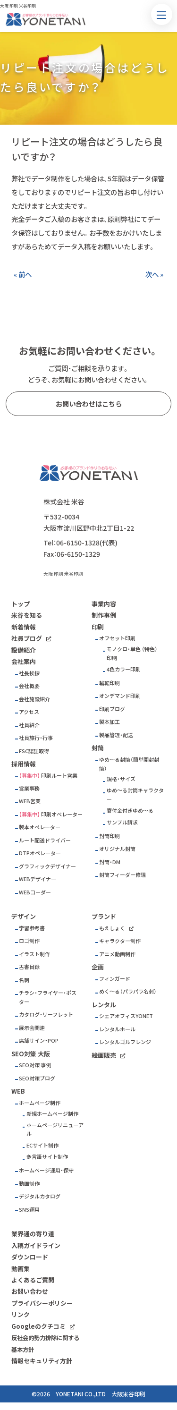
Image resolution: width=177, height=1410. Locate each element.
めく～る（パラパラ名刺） (128, 991)
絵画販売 (104, 1055)
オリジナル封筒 (117, 849)
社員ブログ (26, 638)
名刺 (24, 980)
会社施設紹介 (34, 699)
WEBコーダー (35, 892)
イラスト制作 (34, 954)
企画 (98, 966)
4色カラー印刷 (124, 669)
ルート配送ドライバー (45, 840)
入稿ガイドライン (35, 1245)
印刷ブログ (112, 709)
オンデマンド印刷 (120, 696)
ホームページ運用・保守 (46, 1170)
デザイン (23, 916)
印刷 (98, 626)
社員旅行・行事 (36, 738)
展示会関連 (32, 1028)
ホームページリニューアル (55, 1129)
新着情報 (23, 626)
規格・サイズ (121, 779)
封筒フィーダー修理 (122, 875)
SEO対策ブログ (37, 1078)
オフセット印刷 (117, 638)
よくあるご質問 (32, 1279)
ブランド (104, 916)
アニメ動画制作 (117, 954)
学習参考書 (32, 928)
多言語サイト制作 (47, 1157)
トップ (20, 603)
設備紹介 (23, 650)
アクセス (29, 712)
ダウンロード (29, 1256)
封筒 (98, 747)
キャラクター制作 (120, 941)
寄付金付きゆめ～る (130, 811)
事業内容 (104, 603)
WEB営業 (30, 801)
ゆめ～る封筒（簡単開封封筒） (129, 764)
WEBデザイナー (37, 879)
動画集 (20, 1268)
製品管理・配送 (116, 735)
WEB (18, 1091)
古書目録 (29, 967)
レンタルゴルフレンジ (125, 1042)
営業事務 (29, 788)
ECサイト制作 (42, 1145)
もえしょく (112, 928)
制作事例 (104, 615)
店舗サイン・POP (39, 1040)
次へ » (154, 274)
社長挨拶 (29, 673)
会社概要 (29, 686)
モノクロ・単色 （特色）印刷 (132, 653)
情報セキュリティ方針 (41, 1360)
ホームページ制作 (39, 1103)
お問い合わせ (29, 1291)
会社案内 (23, 661)
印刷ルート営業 (59, 776)
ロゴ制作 (29, 941)
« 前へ (23, 274)
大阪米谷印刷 (128, 1394)
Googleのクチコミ (38, 1326)
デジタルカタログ (39, 1196)
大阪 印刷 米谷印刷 (63, 573)
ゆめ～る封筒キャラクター (135, 794)
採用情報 (23, 763)
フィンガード (114, 979)
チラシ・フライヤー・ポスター (47, 997)
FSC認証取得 (34, 751)
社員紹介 (29, 725)
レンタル (104, 1004)
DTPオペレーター (40, 853)
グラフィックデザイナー (47, 866)
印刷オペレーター (62, 814)
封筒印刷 (109, 836)
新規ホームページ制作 (52, 1114)
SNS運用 (29, 1210)
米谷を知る (26, 615)
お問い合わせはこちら (89, 404)
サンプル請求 (122, 822)
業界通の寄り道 (32, 1233)
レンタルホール (117, 1029)
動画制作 (29, 1184)
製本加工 (109, 722)
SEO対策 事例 (35, 1065)
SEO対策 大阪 (30, 1053)
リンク (20, 1314)
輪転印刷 (109, 683)
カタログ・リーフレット (46, 1015)
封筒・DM (109, 862)
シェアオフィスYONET (126, 1016)
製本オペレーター (39, 827)
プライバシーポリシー (42, 1303)
